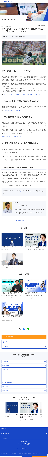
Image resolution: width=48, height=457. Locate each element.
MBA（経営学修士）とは (4, 452)
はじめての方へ (24, 361)
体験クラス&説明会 (24, 336)
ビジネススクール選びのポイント (13, 453)
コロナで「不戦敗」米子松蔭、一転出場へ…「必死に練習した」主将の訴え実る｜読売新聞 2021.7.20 (23, 94)
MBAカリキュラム (30, 452)
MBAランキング (36, 452)
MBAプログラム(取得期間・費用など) (21, 452)
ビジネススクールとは (4, 453)
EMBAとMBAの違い (42, 452)
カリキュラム (24, 373)
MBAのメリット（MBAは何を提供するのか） (25, 453)
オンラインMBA (24, 386)
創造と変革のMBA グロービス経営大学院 (7, 3)
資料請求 (24, 342)
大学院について (24, 369)
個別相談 (24, 346)
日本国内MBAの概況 (12, 452)
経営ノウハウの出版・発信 (5, 433)
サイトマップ (19, 448)
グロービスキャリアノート (36, 453)
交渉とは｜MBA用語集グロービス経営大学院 (12, 110)
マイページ (24, 448)
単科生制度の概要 (24, 365)
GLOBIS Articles (16, 3)
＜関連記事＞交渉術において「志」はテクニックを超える (12, 136)
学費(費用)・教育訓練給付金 (24, 382)
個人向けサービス (3, 428)
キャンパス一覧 (24, 390)
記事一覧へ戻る (20, 220)
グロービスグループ (4, 438)
